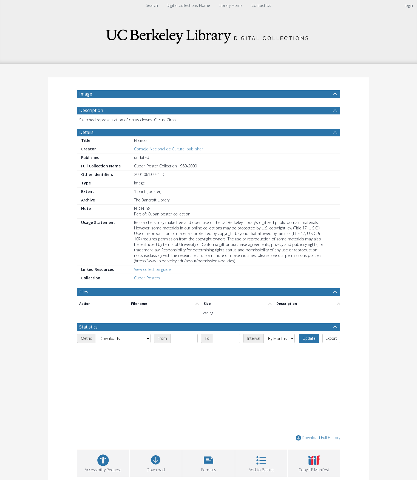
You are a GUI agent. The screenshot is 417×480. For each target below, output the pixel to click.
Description (91, 110)
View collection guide (152, 269)
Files (83, 292)
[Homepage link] (208, 34)
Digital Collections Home (188, 5)
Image (85, 94)
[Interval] (279, 338)
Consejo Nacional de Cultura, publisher (168, 148)
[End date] (226, 338)
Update (309, 338)
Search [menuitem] (152, 5)
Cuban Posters (147, 277)
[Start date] (184, 338)
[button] (208, 462)
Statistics (88, 327)
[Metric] (123, 338)
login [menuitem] (409, 5)
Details (86, 132)
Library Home (231, 5)
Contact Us (261, 5)
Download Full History (318, 438)
